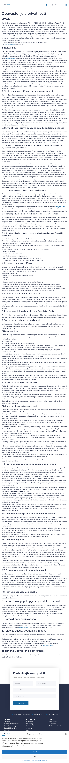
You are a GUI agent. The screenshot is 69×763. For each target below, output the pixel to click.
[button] (66, 734)
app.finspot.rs (10, 44)
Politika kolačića (26, 760)
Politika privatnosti (36, 760)
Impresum (44, 760)
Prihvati (34, 752)
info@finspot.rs (11, 58)
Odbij (34, 756)
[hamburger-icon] (46, 5)
